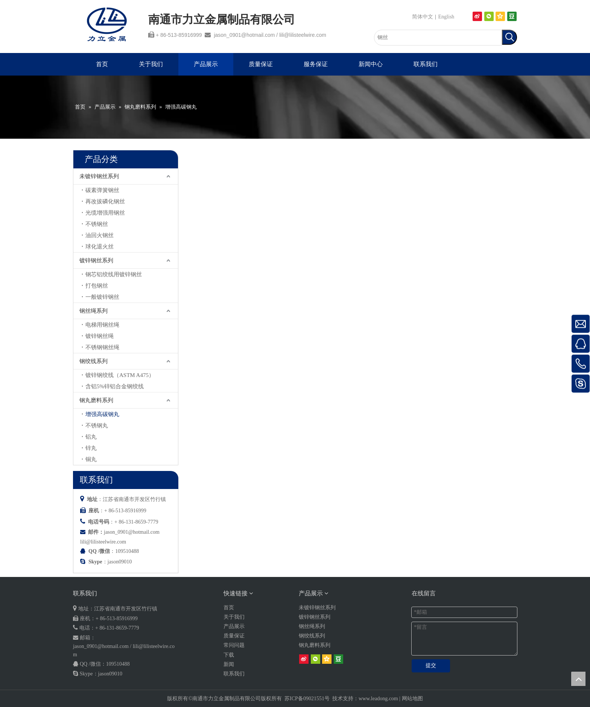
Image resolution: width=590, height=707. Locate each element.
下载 (229, 655)
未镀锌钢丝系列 (99, 176)
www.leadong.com (378, 698)
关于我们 (234, 617)
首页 (229, 607)
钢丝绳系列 (93, 311)
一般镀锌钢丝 (102, 297)
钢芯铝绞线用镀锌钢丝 (113, 274)
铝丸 (91, 437)
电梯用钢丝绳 (102, 325)
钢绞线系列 (93, 361)
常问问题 (234, 645)
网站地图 (412, 698)
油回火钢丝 (99, 235)
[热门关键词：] (509, 37)
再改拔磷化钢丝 (105, 201)
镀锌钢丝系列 (96, 260)
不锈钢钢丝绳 (102, 347)
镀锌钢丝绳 (99, 336)
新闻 (229, 664)
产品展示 (234, 626)
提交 (431, 665)
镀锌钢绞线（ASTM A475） (119, 375)
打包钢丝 (96, 286)
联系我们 (234, 674)
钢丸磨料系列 (96, 400)
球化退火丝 (99, 247)
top (578, 679)
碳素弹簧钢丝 (102, 190)
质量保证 (234, 636)
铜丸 (91, 459)
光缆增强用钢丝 (105, 213)
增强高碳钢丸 (102, 414)
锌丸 (91, 448)
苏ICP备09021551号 (307, 698)
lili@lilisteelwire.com (302, 35)
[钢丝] (438, 37)
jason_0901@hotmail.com (244, 35)
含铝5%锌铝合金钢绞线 (114, 386)
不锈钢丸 (96, 425)
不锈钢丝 (96, 224)
